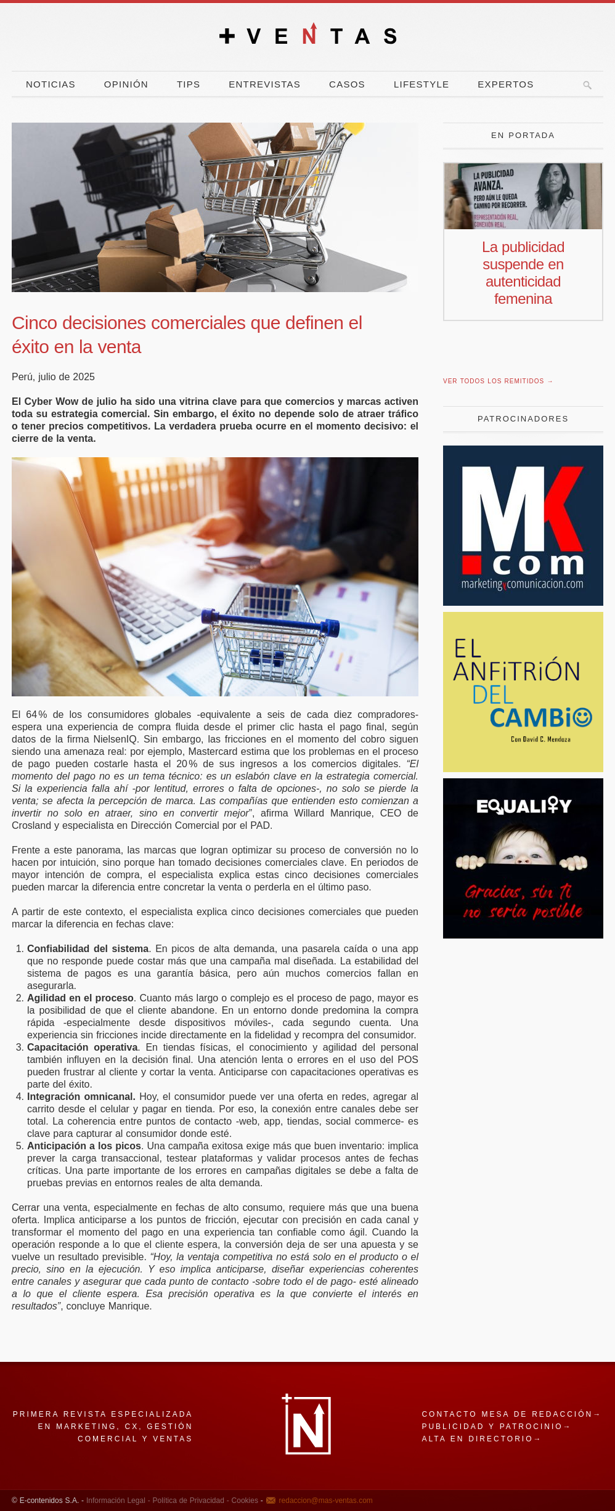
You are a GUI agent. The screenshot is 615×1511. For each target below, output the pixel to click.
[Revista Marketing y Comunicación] (523, 602)
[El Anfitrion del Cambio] (523, 769)
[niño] (523, 935)
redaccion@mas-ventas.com (326, 1500)
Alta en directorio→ (482, 1439)
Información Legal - (118, 1500)
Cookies (243, 1500)
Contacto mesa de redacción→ (512, 1414)
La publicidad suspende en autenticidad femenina (523, 272)
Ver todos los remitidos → (498, 381)
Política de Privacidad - (189, 1500)
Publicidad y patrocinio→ (497, 1426)
